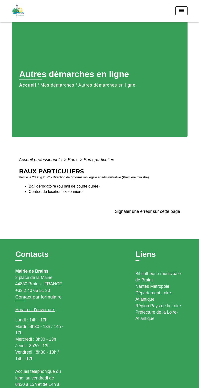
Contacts (32, 254)
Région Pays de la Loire (158, 305)
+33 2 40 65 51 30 (32, 290)
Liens (146, 254)
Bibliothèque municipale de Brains (158, 276)
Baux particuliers (99, 159)
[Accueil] (42, 11)
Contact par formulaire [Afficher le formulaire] (38, 296)
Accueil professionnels (41, 159)
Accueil (27, 85)
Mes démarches (57, 85)
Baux (73, 159)
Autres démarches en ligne (107, 85)
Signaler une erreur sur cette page (147, 211)
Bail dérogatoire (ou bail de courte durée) (64, 186)
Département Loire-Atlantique (154, 296)
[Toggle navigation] (181, 10)
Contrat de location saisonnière (56, 191)
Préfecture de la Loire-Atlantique (157, 315)
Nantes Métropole (152, 286)
